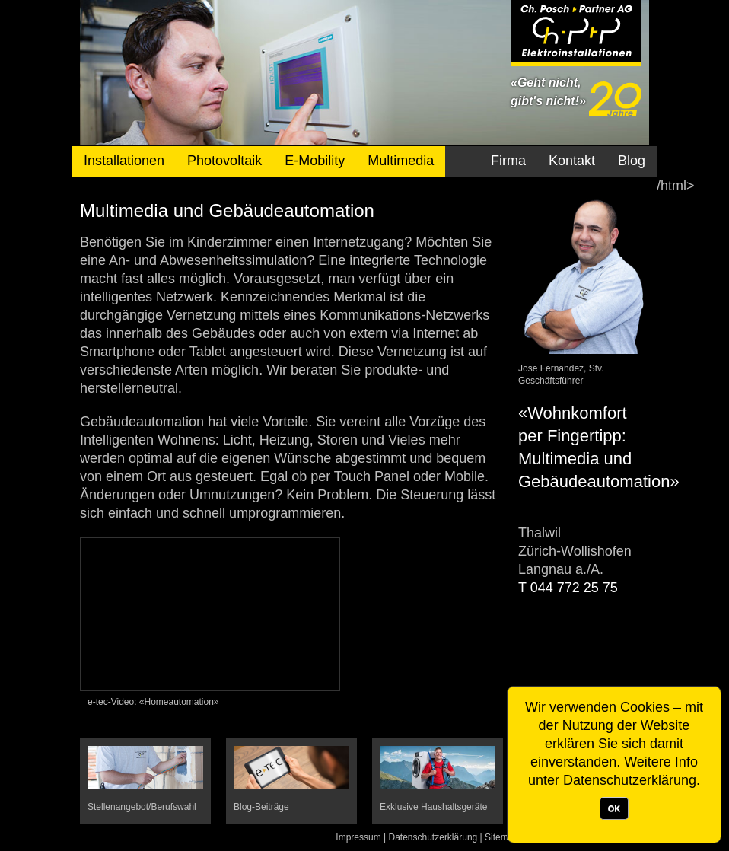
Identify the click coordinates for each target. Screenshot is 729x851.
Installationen (124, 160)
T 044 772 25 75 (568, 587)
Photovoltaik (224, 160)
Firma (508, 160)
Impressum (358, 837)
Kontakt (572, 160)
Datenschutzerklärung (433, 837)
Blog (631, 160)
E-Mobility (315, 160)
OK (614, 808)
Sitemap (501, 837)
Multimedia (401, 160)
